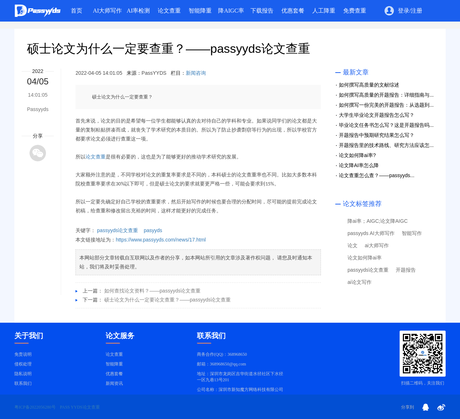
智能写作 (412, 233)
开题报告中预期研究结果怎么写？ (376, 135)
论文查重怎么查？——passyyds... (376, 175)
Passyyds (38, 109)
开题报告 (406, 270)
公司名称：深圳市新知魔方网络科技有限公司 (240, 389)
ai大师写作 (377, 245)
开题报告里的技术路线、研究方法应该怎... (386, 145)
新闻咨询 (196, 73)
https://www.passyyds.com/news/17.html (161, 239)
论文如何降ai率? (357, 155)
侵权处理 (23, 364)
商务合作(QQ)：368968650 (222, 354)
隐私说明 (23, 373)
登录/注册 (410, 11)
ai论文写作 (360, 282)
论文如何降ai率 (365, 258)
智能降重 (114, 364)
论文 (353, 245)
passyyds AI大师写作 (371, 233)
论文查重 (96, 157)
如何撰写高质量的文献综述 (369, 85)
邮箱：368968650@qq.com (221, 364)
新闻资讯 (114, 383)
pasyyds (153, 230)
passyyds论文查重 (117, 230)
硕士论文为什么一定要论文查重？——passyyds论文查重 (167, 300)
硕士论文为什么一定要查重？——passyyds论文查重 (168, 48)
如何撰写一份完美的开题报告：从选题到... (386, 105)
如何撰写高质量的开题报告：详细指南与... (386, 95)
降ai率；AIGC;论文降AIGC (378, 221)
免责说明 (23, 354)
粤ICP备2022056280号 (35, 407)
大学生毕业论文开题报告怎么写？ (376, 115)
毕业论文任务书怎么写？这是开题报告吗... (386, 125)
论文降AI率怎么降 (359, 165)
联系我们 (23, 383)
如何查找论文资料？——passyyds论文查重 (152, 291)
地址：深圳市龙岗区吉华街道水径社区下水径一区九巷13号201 (240, 376)
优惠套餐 (114, 373)
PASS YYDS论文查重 (80, 407)
